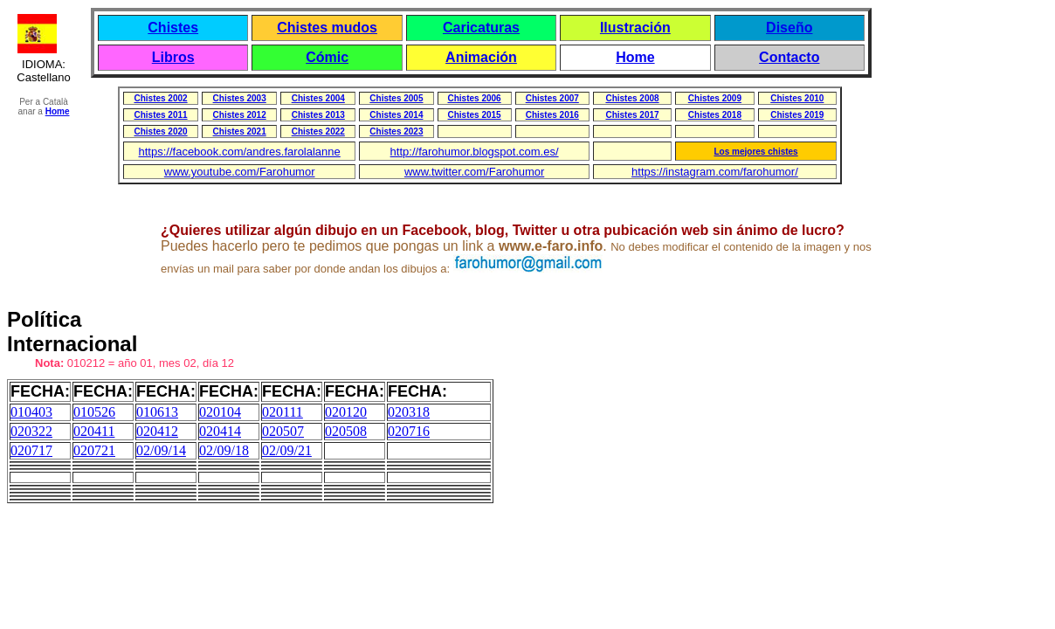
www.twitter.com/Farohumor (474, 171)
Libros (173, 57)
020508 (346, 431)
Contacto (789, 57)
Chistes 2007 (552, 98)
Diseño (789, 27)
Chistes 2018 (714, 115)
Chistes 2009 (714, 98)
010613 (157, 411)
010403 (31, 411)
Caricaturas (481, 27)
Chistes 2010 (797, 98)
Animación (481, 57)
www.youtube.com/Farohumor (239, 171)
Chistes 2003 (239, 98)
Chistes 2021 (239, 131)
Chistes (173, 27)
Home (635, 57)
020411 (93, 431)
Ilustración (635, 27)
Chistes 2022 (318, 131)
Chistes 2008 (632, 98)
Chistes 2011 (160, 115)
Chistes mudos (327, 27)
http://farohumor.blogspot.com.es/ (474, 151)
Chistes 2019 (797, 115)
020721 (94, 450)
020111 (282, 411)
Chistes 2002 (160, 98)
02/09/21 (287, 450)
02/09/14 (161, 450)
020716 (409, 431)
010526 (94, 411)
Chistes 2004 (318, 98)
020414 (220, 431)
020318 (409, 411)
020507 (283, 431)
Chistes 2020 (160, 131)
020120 (346, 411)
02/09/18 (224, 450)
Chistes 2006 (474, 98)
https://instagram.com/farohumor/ (714, 171)
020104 (220, 411)
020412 (157, 431)
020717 (31, 450)
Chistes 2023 (396, 131)
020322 (31, 431)
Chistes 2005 (396, 98)
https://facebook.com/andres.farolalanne (240, 151)
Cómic (327, 57)
